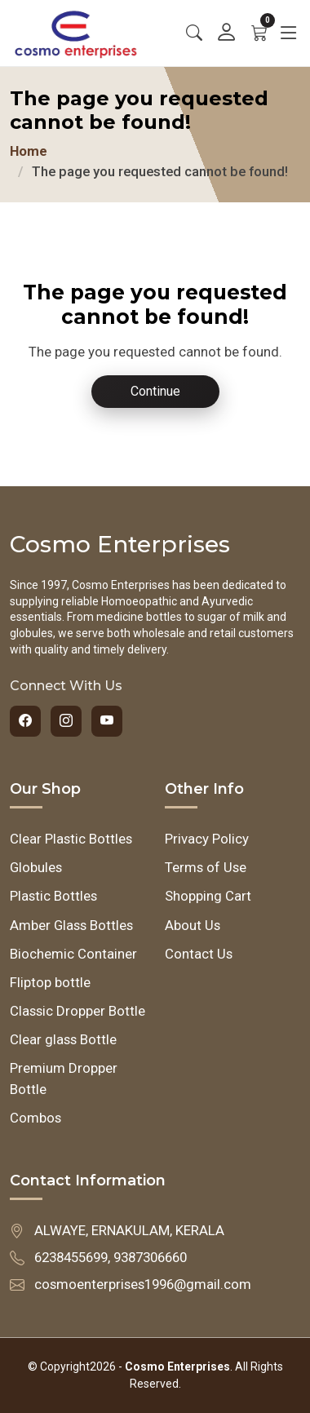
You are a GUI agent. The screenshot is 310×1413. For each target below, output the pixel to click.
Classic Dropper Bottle (77, 1011)
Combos (35, 1118)
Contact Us (198, 954)
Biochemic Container (73, 954)
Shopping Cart (208, 896)
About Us (192, 925)
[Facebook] (25, 721)
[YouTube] (106, 721)
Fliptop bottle (50, 982)
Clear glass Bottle (63, 1039)
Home (28, 151)
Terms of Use (205, 867)
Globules (36, 867)
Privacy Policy (207, 839)
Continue (155, 391)
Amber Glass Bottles (71, 925)
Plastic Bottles (53, 896)
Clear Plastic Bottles (71, 839)
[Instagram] (66, 721)
